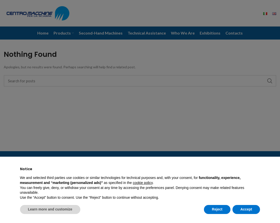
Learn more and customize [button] (50, 209)
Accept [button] (246, 209)
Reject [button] (217, 209)
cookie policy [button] (143, 183)
